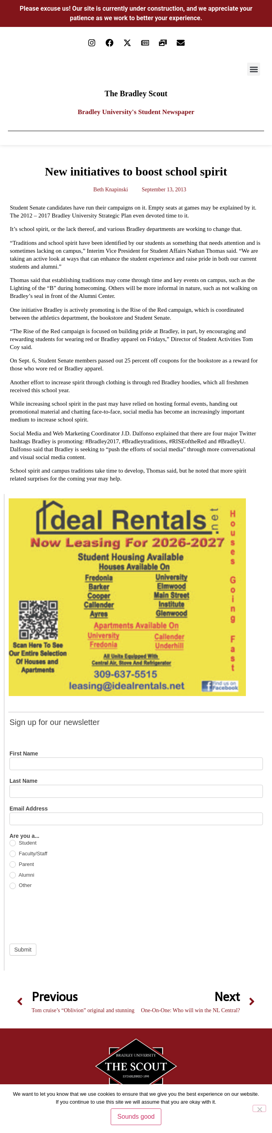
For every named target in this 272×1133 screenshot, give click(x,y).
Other (20, 885)
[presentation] (69, 916)
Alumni (21, 875)
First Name (23, 754)
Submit (23, 949)
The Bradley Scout (136, 93)
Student (22, 843)
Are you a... (24, 836)
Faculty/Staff (28, 854)
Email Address (28, 809)
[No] (259, 1108)
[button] (253, 69)
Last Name (23, 781)
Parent (21, 864)
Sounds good (136, 1116)
